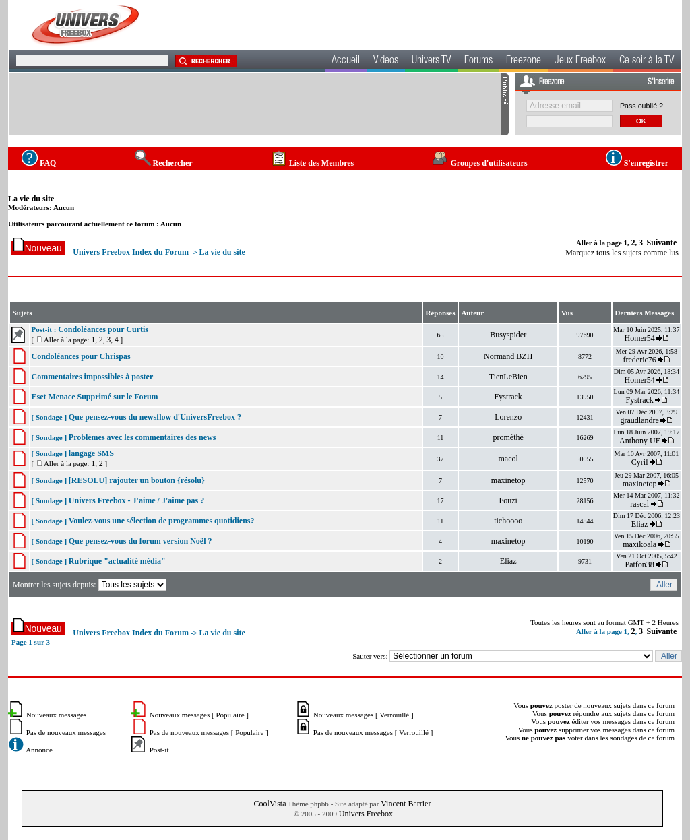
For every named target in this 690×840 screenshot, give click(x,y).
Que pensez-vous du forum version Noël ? (140, 541)
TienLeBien (508, 376)
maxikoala (639, 544)
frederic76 (639, 359)
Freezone (523, 61)
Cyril (639, 462)
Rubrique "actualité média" (117, 561)
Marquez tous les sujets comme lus (622, 252)
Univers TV (431, 61)
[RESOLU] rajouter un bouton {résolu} (137, 480)
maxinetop (508, 480)
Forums (478, 61)
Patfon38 (639, 564)
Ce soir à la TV (646, 61)
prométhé (508, 437)
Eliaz (639, 524)
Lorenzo (508, 417)
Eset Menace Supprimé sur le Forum (94, 396)
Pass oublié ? (641, 106)
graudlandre (640, 420)
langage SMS (91, 453)
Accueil (346, 61)
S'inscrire (661, 82)
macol (508, 458)
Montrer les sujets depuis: (90, 584)
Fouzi (508, 500)
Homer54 (639, 338)
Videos (385, 61)
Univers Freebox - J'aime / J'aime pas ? (136, 500)
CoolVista (270, 803)
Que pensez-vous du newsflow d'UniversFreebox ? (155, 417)
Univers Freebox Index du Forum (131, 252)
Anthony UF (639, 440)
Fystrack (508, 396)
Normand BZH (508, 356)
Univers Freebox (366, 813)
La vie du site (31, 198)
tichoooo (508, 520)
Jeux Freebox (580, 61)
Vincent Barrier (406, 803)
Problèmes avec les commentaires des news (142, 437)
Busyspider (508, 335)
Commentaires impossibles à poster (92, 376)
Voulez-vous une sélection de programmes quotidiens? (162, 520)
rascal (639, 504)
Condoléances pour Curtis (103, 329)
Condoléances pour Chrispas (80, 356)
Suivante (662, 242)
